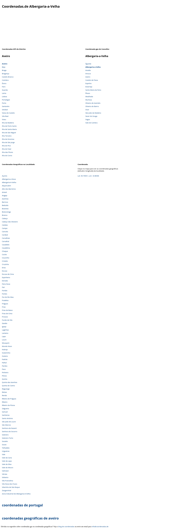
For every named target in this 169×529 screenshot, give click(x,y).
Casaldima (6, 248)
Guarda (5, 90)
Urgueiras (5, 451)
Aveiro (4, 64)
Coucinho (5, 258)
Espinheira (6, 277)
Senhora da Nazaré (9, 428)
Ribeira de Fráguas (9, 399)
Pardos (4, 366)
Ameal (4, 192)
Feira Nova (6, 284)
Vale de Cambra (91, 123)
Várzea (4, 474)
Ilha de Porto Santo (9, 126)
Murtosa (88, 100)
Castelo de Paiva (91, 80)
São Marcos (6, 425)
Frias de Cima (7, 313)
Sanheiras (6, 415)
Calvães (5, 225)
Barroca (5, 202)
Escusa (4, 271)
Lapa (4, 336)
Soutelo (5, 441)
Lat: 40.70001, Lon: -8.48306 (88, 176)
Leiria (4, 93)
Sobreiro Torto (7, 438)
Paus (4, 369)
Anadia (88, 70)
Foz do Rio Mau (8, 297)
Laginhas (5, 330)
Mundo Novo (7, 346)
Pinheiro (5, 372)
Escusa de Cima (8, 274)
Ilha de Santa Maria (9, 129)
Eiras (4, 267)
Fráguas (5, 304)
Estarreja (88, 87)
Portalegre (6, 100)
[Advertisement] (84, 30)
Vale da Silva (6, 464)
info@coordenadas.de (100, 526)
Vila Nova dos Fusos (9, 484)
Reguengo (6, 389)
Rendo (4, 395)
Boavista (5, 208)
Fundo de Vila (7, 320)
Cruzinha (5, 264)
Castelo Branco (7, 77)
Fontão (4, 290)
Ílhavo (87, 93)
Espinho (88, 83)
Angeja (4, 195)
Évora (4, 83)
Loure (4, 340)
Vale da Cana (7, 458)
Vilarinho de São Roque (11, 487)
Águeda (88, 64)
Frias (4, 307)
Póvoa (4, 376)
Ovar (87, 109)
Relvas (4, 392)
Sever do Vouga (91, 116)
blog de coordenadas (66, 526)
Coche (4, 254)
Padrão (4, 359)
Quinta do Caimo (8, 385)
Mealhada (89, 96)
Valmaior (5, 471)
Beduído (5, 205)
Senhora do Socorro (9, 431)
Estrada (5, 281)
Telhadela (5, 448)
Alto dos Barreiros (9, 189)
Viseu (4, 119)
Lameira (5, 333)
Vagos (87, 119)
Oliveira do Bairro (92, 106)
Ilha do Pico (6, 146)
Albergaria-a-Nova (9, 179)
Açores (4, 176)
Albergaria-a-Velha (93, 67)
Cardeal (5, 235)
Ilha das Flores (7, 152)
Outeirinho (6, 353)
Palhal (4, 363)
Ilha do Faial (6, 149)
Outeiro (5, 356)
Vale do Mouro (7, 467)
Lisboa (4, 96)
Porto (4, 103)
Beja (3, 67)
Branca (4, 215)
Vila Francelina (7, 481)
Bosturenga (6, 212)
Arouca (88, 73)
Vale (3, 454)
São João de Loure (9, 422)
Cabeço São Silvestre (10, 222)
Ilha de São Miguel (9, 132)
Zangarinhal (6, 490)
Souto (4, 444)
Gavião (4, 323)
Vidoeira (5, 477)
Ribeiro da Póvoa (8, 405)
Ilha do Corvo (7, 155)
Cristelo (5, 261)
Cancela (5, 231)
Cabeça (5, 218)
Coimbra (5, 80)
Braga (4, 70)
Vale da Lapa (7, 461)
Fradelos (5, 300)
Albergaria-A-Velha (9, 182)
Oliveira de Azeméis (92, 103)
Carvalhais (6, 238)
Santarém (5, 106)
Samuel (5, 412)
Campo (4, 228)
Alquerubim (6, 186)
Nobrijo (5, 349)
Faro (3, 87)
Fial (3, 287)
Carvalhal (5, 241)
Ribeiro (4, 402)
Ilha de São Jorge (8, 142)
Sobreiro (5, 435)
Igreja (4, 326)
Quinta (4, 379)
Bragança (5, 73)
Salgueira (5, 408)
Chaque (5, 251)
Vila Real (5, 116)
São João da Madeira (93, 113)
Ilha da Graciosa (8, 139)
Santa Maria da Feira (93, 90)
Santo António (7, 418)
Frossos (5, 317)
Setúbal (5, 109)
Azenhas (5, 199)
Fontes (4, 294)
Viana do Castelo (8, 113)
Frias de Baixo (7, 310)
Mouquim (5, 343)
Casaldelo (5, 245)
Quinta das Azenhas (9, 382)
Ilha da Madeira (8, 123)
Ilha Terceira (6, 136)
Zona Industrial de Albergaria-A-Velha (16, 494)
